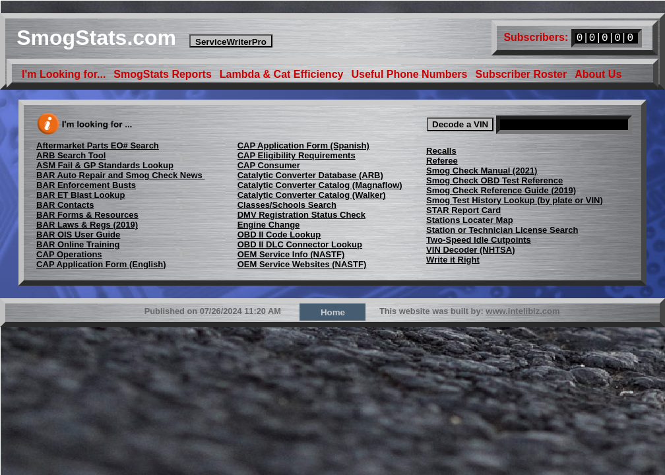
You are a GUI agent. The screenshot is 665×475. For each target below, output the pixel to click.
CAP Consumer (269, 165)
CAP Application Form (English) (101, 264)
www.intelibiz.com (522, 311)
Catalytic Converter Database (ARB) (310, 175)
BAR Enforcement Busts (86, 185)
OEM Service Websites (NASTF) (302, 264)
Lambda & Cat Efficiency (282, 74)
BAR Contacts (65, 205)
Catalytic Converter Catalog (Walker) (312, 195)
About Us (598, 74)
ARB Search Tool (71, 155)
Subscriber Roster (521, 74)
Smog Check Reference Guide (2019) (501, 190)
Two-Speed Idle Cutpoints (478, 240)
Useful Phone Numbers (409, 74)
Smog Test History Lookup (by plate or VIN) (514, 200)
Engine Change (269, 225)
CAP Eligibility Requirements (297, 155)
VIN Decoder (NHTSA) (470, 250)
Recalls (441, 151)
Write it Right (453, 260)
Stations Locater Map (469, 220)
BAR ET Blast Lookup (80, 195)
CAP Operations (69, 254)
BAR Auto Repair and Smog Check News (120, 175)
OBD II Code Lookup (279, 234)
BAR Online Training (77, 244)
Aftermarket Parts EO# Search (97, 145)
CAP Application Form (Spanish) (303, 145)
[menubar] (321, 73)
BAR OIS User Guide (78, 234)
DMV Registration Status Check (301, 215)
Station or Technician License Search (502, 230)
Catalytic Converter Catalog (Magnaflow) (320, 185)
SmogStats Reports (162, 74)
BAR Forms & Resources (87, 215)
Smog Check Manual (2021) (481, 170)
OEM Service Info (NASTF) (291, 254)
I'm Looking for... (64, 74)
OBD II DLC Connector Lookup (300, 244)
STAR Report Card (463, 210)
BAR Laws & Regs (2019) (87, 225)
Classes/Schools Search (287, 205)
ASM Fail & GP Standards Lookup (105, 165)
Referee (442, 161)
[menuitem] (64, 73)
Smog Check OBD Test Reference (494, 180)
